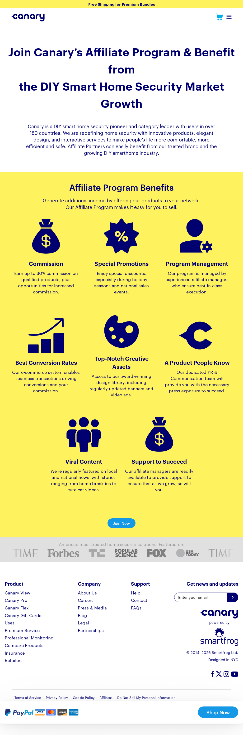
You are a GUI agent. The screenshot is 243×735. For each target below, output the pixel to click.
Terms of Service (27, 697)
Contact (139, 600)
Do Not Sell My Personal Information (146, 697)
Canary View (17, 592)
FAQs (136, 607)
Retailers (14, 660)
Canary (219, 18)
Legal (83, 622)
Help (135, 592)
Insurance (15, 653)
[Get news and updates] (232, 597)
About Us (87, 592)
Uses (9, 622)
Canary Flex (17, 607)
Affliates (105, 697)
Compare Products (24, 645)
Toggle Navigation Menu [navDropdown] (229, 18)
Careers (85, 600)
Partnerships (91, 630)
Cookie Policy (84, 697)
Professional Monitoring (29, 637)
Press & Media (92, 607)
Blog (82, 615)
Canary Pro (16, 600)
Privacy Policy (57, 697)
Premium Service (22, 630)
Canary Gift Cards (23, 615)
